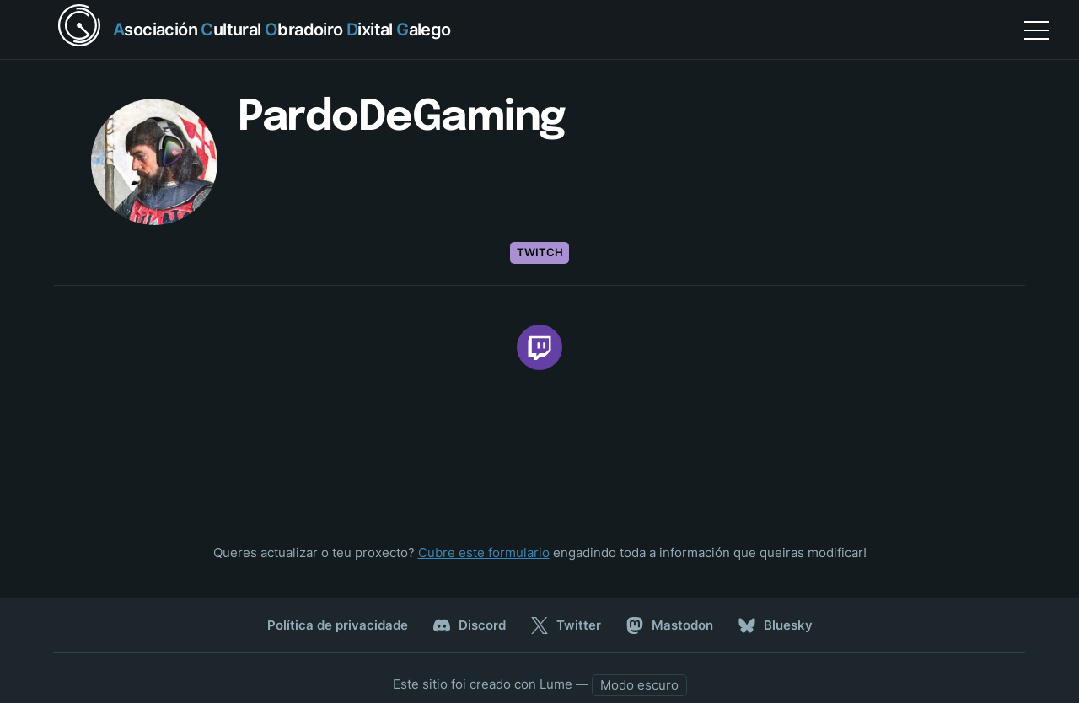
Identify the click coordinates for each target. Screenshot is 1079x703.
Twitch (540, 252)
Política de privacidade (337, 625)
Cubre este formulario (484, 553)
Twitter (566, 625)
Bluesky (775, 625)
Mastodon (669, 625)
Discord (469, 625)
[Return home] (252, 29)
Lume (556, 684)
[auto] (639, 685)
